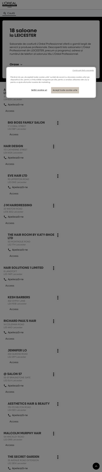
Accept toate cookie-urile (65, 90)
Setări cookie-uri (39, 90)
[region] (51, 82)
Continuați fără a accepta (83, 70)
